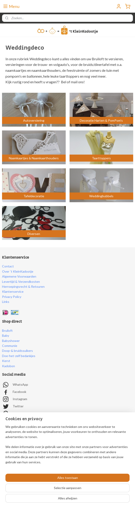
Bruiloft (7, 330)
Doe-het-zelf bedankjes (18, 356)
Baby (5, 335)
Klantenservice (13, 291)
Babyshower (11, 341)
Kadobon (8, 366)
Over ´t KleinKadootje (17, 271)
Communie (9, 346)
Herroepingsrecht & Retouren (23, 286)
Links (5, 302)
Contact (8, 266)
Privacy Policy (11, 297)
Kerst (6, 361)
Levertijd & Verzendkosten (21, 281)
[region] (67, 446)
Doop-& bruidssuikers (17, 351)
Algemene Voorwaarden (19, 276)
